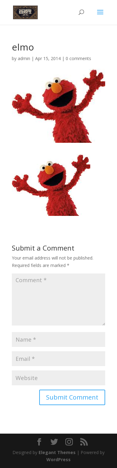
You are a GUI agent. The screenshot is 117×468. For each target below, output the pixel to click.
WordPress (58, 459)
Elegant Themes (57, 452)
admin (24, 58)
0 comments (78, 58)
